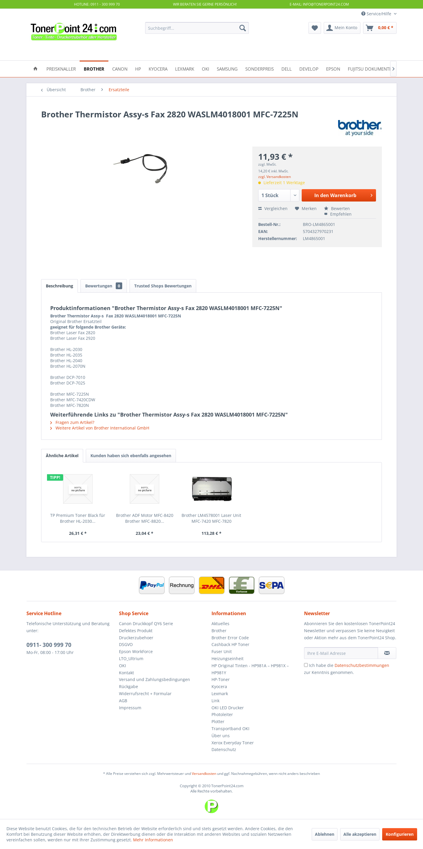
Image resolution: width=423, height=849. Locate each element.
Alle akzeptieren (359, 834)
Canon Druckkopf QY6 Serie (146, 623)
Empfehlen (338, 214)
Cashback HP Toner (230, 644)
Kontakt (126, 672)
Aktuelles (220, 623)
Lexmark (220, 693)
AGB (123, 700)
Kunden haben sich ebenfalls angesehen (130, 455)
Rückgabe (128, 686)
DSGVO (126, 644)
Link (215, 700)
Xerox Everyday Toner (233, 742)
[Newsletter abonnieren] (387, 653)
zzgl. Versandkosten (274, 176)
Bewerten (337, 208)
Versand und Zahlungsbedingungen (154, 679)
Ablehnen (324, 834)
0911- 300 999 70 (48, 645)
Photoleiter (222, 714)
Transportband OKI (230, 728)
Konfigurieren (400, 834)
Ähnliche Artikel (62, 455)
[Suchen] (242, 28)
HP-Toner (221, 679)
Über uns (221, 735)
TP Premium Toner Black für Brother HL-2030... (77, 518)
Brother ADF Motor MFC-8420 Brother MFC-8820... (144, 518)
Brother (219, 630)
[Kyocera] (158, 68)
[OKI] (205, 68)
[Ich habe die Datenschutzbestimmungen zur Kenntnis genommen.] (306, 665)
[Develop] (309, 68)
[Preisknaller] (61, 68)
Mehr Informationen (153, 840)
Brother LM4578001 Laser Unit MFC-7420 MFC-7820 (211, 518)
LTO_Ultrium (131, 658)
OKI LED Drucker (228, 707)
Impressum (130, 707)
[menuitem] (197, 28)
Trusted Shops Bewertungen (163, 286)
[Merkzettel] (314, 28)
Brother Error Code (230, 637)
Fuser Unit (222, 651)
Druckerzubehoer (136, 637)
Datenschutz (224, 749)
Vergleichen (273, 208)
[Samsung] (227, 68)
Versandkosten (204, 773)
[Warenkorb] (380, 28)
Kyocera (219, 686)
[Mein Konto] (342, 28)
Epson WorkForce (136, 651)
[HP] (138, 68)
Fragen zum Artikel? (72, 422)
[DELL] (287, 68)
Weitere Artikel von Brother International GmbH (99, 428)
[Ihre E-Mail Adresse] (341, 653)
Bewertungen (103, 285)
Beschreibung (59, 286)
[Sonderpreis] (259, 68)
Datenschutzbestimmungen (362, 665)
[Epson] (333, 68)
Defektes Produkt (135, 630)
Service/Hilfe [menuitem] (376, 13)
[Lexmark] (184, 68)
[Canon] (119, 68)
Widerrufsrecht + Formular (145, 693)
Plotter (218, 721)
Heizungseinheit (228, 658)
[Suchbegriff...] (197, 28)
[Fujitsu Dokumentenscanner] (381, 68)
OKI (122, 665)
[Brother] (94, 68)
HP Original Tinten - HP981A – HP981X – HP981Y (250, 669)
